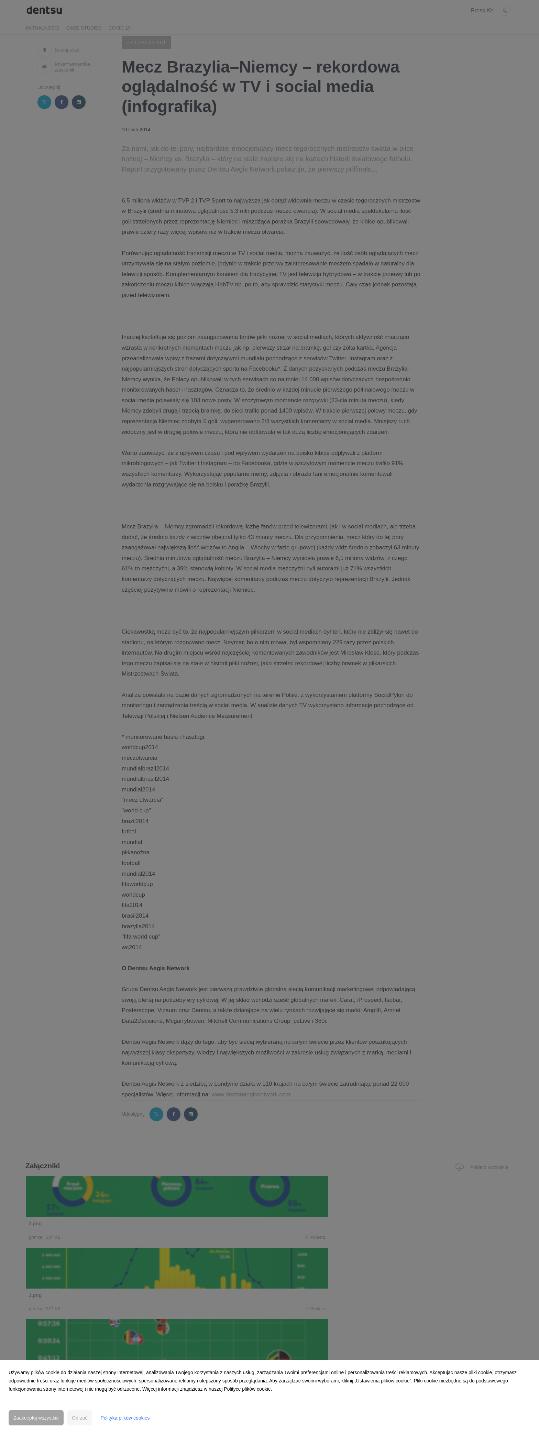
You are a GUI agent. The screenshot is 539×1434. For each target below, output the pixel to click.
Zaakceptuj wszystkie (36, 1418)
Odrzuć (79, 1418)
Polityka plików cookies (125, 1418)
